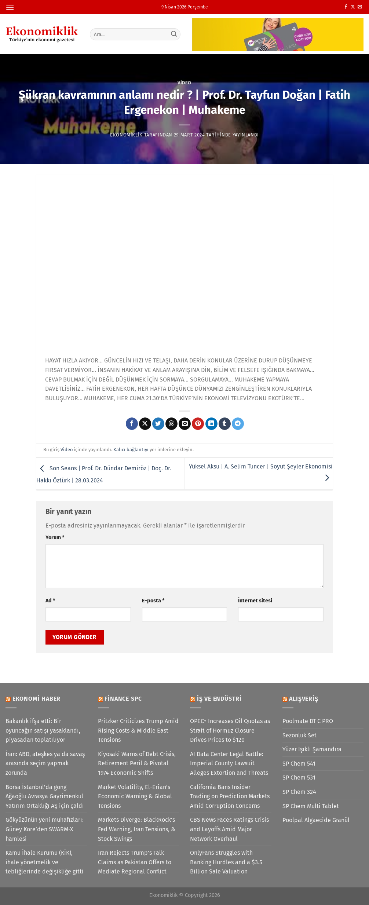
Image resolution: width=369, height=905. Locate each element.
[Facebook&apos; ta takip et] (346, 7)
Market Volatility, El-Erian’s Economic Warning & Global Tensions (135, 796)
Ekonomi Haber (36, 698)
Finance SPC (123, 698)
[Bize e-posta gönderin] (360, 7)
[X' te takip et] (353, 7)
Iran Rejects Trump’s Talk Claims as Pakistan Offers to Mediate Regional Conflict (134, 862)
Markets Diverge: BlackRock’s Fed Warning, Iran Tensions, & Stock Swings (136, 829)
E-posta (153, 601)
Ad (50, 601)
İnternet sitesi (255, 601)
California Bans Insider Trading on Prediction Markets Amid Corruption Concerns (230, 796)
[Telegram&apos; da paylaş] (238, 423)
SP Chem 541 (298, 763)
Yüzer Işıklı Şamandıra (311, 749)
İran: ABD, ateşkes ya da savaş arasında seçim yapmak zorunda (45, 763)
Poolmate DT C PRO (307, 721)
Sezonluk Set (299, 735)
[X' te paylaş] (145, 423)
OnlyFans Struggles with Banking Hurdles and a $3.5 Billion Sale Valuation (226, 862)
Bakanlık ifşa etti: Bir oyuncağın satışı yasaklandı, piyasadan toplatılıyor (43, 730)
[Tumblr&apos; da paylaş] (225, 423)
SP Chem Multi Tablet (310, 806)
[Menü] (10, 7)
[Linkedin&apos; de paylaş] (211, 423)
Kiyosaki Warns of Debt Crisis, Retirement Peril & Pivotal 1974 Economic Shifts (137, 763)
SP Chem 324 (299, 791)
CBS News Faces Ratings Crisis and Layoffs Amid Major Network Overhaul (229, 829)
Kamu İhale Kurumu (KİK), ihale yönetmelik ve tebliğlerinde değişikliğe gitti (45, 862)
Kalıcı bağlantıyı (131, 449)
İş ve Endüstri (219, 698)
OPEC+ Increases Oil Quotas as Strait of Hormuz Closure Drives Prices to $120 (230, 730)
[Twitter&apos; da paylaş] (158, 423)
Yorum (54, 537)
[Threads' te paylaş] (171, 423)
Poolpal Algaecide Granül (316, 820)
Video (184, 82)
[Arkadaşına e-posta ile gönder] (185, 423)
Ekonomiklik (126, 135)
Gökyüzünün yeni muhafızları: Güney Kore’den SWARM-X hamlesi (45, 829)
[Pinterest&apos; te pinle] (198, 423)
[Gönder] (174, 34)
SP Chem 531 (298, 777)
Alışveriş (303, 698)
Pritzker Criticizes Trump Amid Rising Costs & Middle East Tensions (138, 730)
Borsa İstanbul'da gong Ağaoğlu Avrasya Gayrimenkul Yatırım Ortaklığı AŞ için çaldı (45, 796)
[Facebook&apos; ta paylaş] (132, 423)
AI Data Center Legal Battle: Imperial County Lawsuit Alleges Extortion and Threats (229, 763)
